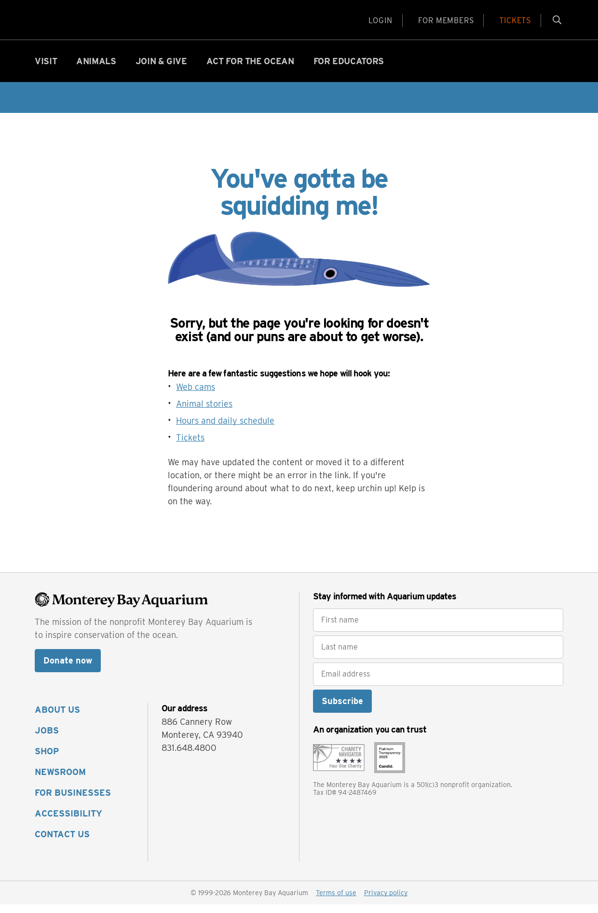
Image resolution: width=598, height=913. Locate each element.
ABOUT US (57, 718)
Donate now (67, 669)
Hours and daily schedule (225, 429)
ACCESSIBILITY (68, 822)
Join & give (161, 70)
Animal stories (204, 412)
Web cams (195, 395)
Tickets (190, 446)
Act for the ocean (250, 70)
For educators (348, 70)
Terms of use (336, 901)
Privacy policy (386, 901)
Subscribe (342, 710)
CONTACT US (62, 843)
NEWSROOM (60, 780)
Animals (96, 70)
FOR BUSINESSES (73, 801)
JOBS (47, 739)
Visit (46, 70)
